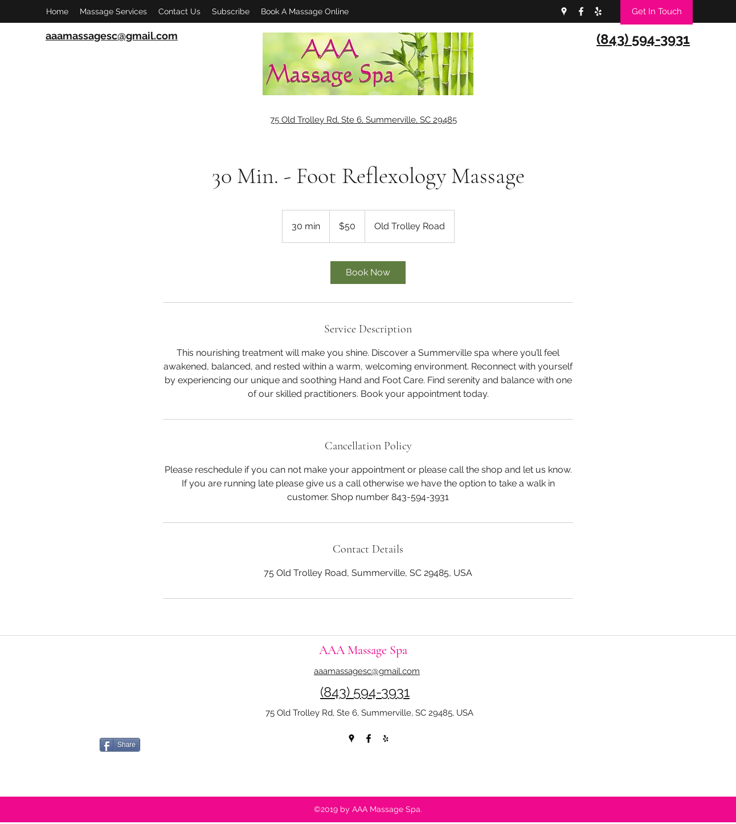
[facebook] (581, 11)
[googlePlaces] (564, 11)
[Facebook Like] (182, 771)
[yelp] (598, 11)
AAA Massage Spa (363, 650)
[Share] (120, 745)
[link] (368, 272)
